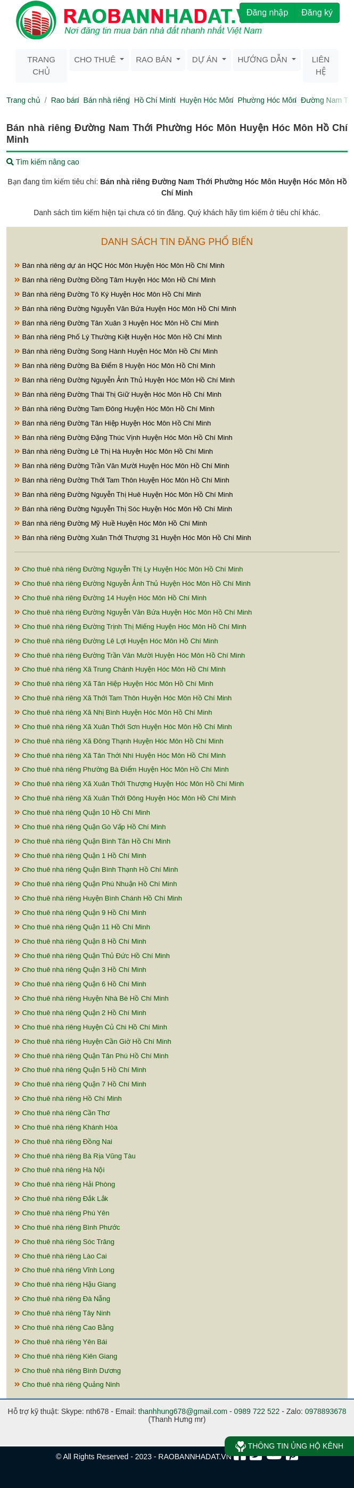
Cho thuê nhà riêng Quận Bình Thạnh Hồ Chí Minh (96, 869)
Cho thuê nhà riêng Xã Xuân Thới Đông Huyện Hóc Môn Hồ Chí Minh (125, 798)
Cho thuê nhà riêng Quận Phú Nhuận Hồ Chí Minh (95, 884)
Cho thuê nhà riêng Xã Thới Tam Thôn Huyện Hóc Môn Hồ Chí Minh (123, 698)
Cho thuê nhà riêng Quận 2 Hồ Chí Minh (80, 1013)
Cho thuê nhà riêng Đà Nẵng (62, 1299)
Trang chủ (41, 65)
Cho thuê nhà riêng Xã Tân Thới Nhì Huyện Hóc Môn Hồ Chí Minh (120, 755)
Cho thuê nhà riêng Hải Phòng (64, 1184)
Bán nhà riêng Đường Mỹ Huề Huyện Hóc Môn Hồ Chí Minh (110, 523)
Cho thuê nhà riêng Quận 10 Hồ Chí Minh (82, 812)
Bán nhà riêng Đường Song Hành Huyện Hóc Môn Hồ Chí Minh (116, 351)
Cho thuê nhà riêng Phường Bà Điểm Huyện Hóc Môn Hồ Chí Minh (121, 769)
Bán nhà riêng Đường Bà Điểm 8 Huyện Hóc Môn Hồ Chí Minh (114, 366)
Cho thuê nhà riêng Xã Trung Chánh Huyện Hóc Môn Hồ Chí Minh (120, 669)
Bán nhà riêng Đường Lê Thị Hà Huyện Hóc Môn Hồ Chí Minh (113, 451)
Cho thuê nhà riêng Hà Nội (59, 1170)
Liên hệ (321, 65)
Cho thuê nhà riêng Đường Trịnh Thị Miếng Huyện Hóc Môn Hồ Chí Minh (130, 627)
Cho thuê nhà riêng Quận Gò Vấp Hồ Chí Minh (90, 827)
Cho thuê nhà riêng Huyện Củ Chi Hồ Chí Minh (90, 1027)
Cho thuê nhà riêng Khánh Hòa (66, 1127)
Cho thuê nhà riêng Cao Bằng (63, 1327)
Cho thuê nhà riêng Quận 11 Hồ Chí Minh (82, 927)
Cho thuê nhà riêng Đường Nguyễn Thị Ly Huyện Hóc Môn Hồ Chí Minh (128, 569)
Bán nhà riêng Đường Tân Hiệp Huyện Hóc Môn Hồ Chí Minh (112, 423)
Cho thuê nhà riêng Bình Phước (67, 1227)
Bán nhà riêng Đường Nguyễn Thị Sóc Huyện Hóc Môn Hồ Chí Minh (123, 509)
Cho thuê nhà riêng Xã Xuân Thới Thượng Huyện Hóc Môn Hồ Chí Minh (129, 784)
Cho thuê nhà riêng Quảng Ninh (67, 1384)
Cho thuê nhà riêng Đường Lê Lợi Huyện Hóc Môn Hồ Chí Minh (116, 641)
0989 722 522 (257, 1411)
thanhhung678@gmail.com (183, 1411)
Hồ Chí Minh (155, 100)
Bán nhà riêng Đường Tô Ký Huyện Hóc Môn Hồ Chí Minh (107, 294)
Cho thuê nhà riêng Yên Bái (60, 1342)
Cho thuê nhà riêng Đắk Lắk (61, 1199)
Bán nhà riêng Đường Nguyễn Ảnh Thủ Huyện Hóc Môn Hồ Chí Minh (124, 380)
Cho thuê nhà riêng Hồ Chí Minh (68, 1098)
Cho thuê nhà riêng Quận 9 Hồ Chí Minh (80, 913)
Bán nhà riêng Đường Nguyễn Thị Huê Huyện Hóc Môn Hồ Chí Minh (123, 494)
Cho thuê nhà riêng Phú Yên (61, 1213)
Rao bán (65, 100)
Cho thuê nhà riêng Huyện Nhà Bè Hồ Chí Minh (91, 998)
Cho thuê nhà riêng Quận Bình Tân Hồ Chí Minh (92, 841)
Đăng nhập (267, 12)
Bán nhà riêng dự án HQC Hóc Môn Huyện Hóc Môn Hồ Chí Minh (119, 265)
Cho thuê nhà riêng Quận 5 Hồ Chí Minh (80, 1070)
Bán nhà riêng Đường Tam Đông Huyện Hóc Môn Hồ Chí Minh (114, 409)
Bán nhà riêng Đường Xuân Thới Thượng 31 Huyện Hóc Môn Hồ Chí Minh (132, 538)
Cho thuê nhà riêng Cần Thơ (62, 1113)
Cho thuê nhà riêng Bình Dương (67, 1371)
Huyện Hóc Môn (207, 100)
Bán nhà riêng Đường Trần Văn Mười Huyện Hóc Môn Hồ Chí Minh (121, 466)
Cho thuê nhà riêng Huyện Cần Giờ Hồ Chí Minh (92, 1041)
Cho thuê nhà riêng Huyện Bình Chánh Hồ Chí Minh (98, 898)
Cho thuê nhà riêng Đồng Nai (63, 1142)
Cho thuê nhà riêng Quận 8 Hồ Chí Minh (80, 941)
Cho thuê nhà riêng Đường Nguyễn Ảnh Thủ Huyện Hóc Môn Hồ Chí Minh (132, 583)
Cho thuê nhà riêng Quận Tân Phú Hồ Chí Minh (91, 1056)
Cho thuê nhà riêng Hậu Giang (65, 1284)
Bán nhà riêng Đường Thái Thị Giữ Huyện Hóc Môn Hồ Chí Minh (117, 394)
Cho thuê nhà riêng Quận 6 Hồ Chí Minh (80, 984)
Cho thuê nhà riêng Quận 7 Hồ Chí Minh (80, 1084)
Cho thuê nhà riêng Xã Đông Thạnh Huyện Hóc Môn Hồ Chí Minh (119, 741)
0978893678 (326, 1411)
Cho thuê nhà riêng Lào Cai (60, 1256)
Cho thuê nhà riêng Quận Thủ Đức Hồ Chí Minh (92, 956)
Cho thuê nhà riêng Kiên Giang (65, 1356)
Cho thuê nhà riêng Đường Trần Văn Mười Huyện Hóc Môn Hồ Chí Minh (129, 655)
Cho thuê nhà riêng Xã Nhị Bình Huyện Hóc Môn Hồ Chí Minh (113, 712)
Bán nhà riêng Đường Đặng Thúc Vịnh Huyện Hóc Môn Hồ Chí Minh (123, 438)
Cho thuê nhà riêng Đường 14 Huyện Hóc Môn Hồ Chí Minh (110, 598)
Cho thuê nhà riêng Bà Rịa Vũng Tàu (75, 1156)
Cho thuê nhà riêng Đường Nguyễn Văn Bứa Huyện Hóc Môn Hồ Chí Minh (133, 612)
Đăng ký (317, 12)
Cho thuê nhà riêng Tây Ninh (62, 1313)
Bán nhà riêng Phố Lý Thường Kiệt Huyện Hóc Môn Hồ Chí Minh (117, 337)
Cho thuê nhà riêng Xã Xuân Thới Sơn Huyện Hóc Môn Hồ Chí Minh (123, 727)
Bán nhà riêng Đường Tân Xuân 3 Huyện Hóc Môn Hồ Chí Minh (116, 323)
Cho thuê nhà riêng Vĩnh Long (64, 1270)
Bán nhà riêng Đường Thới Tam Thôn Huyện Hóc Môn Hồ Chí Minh (121, 480)
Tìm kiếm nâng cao (42, 162)
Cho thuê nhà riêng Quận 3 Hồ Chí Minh (80, 970)
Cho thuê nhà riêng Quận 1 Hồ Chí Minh (80, 856)
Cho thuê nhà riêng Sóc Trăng (64, 1242)
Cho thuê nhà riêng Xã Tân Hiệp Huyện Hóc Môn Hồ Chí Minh (113, 684)
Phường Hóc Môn (267, 100)
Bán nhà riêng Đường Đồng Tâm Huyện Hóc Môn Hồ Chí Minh (115, 280)
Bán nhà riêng (107, 100)
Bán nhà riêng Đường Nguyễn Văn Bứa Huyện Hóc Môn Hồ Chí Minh (125, 309)
